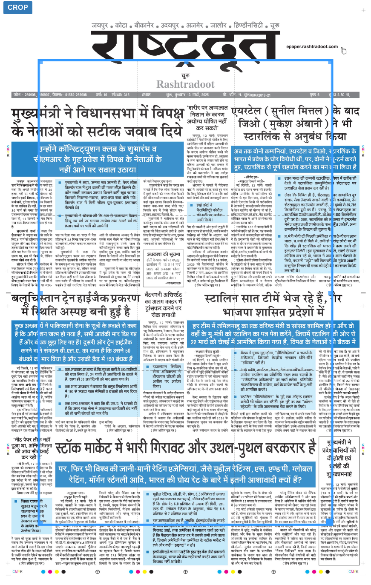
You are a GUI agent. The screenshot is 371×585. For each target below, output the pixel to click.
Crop (18, 7)
